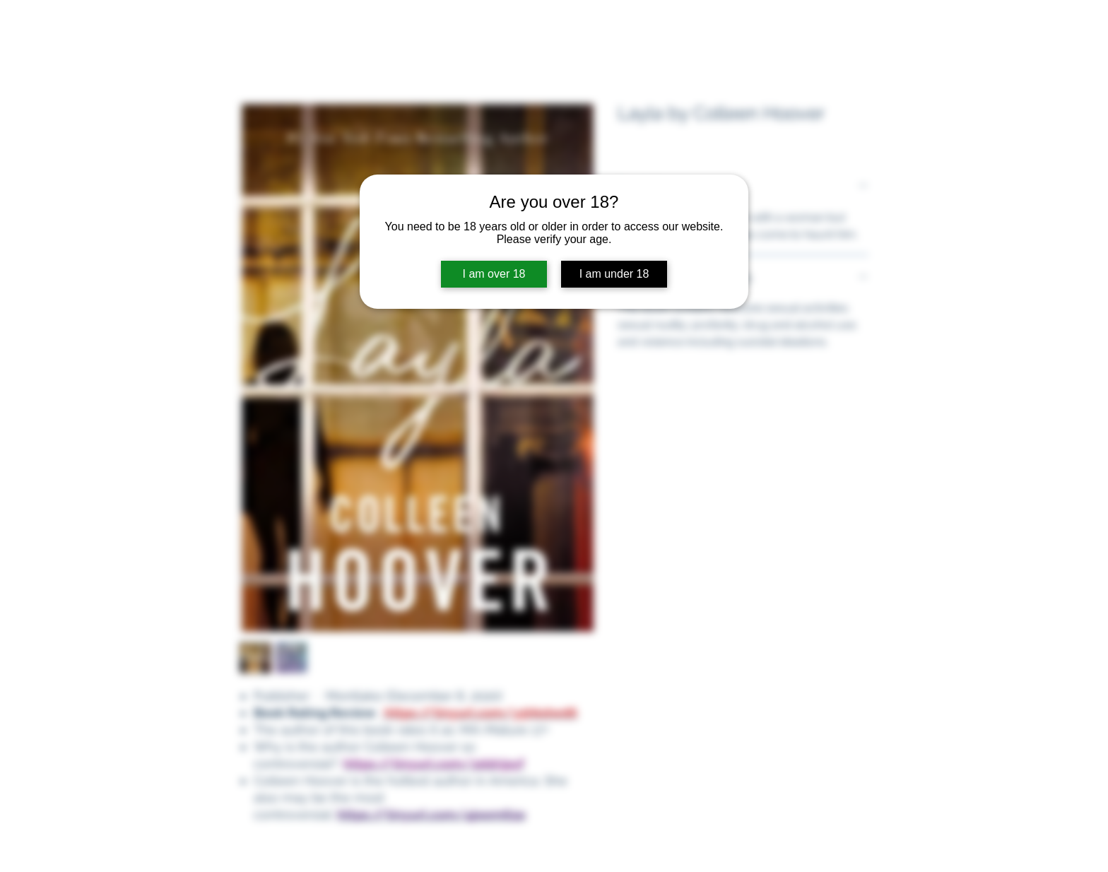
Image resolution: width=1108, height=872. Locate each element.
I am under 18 (614, 274)
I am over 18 (494, 274)
